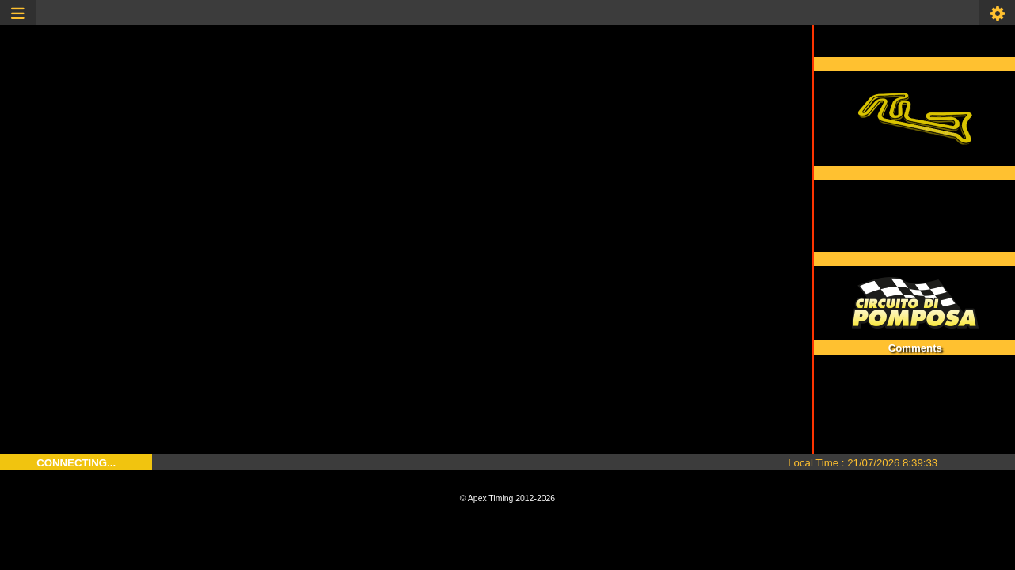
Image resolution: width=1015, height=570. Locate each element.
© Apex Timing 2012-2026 (507, 498)
